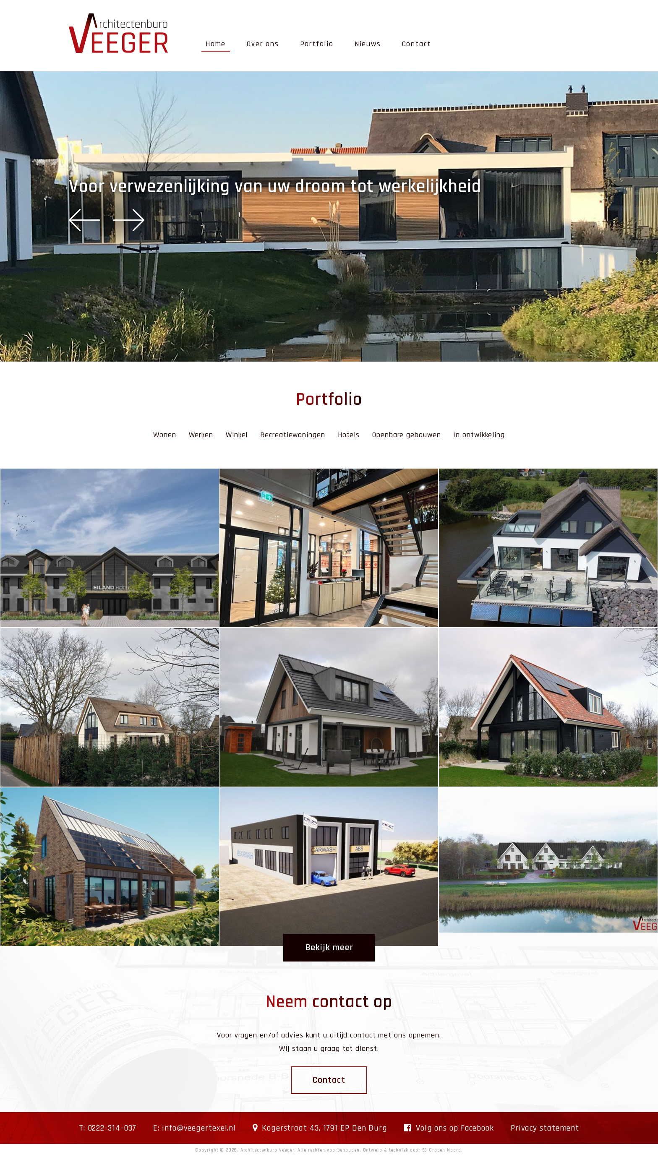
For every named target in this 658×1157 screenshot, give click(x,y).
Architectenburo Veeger (267, 1150)
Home (216, 44)
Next (128, 220)
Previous (84, 220)
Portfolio (317, 44)
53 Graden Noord (441, 1150)
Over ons (263, 44)
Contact (416, 44)
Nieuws (368, 44)
